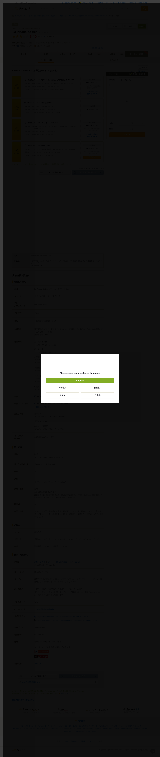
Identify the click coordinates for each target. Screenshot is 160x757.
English (80, 380)
